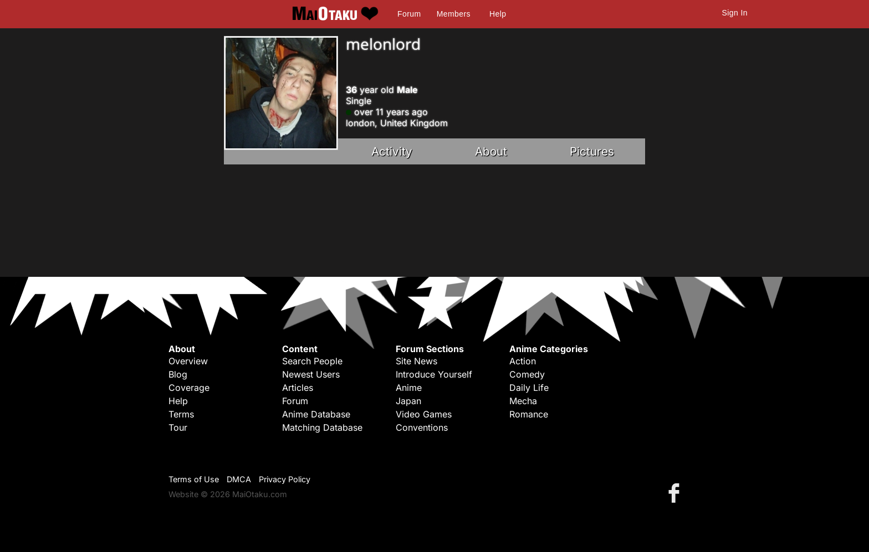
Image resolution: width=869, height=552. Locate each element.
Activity (391, 151)
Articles (297, 387)
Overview (188, 361)
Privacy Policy (284, 479)
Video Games (424, 414)
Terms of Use (193, 479)
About (491, 151)
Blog (177, 374)
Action (522, 361)
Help (497, 13)
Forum (409, 13)
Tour (177, 427)
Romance (528, 414)
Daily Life (529, 387)
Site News (416, 361)
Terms (181, 414)
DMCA (239, 479)
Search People (312, 361)
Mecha (523, 400)
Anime (409, 387)
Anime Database (316, 414)
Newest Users (311, 374)
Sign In (735, 12)
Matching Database (322, 427)
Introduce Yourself (434, 374)
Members (454, 13)
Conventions (422, 427)
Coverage (188, 387)
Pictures (592, 151)
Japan (408, 400)
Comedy (527, 374)
